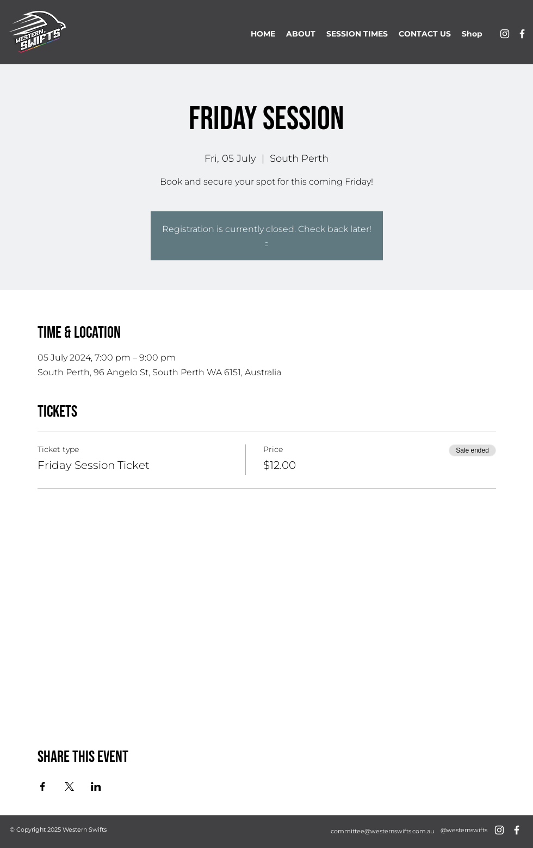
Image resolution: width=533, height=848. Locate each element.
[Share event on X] (69, 786)
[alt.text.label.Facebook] (522, 34)
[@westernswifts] (464, 830)
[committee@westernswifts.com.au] (382, 831)
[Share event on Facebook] (43, 786)
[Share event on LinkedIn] (96, 786)
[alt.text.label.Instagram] (505, 34)
